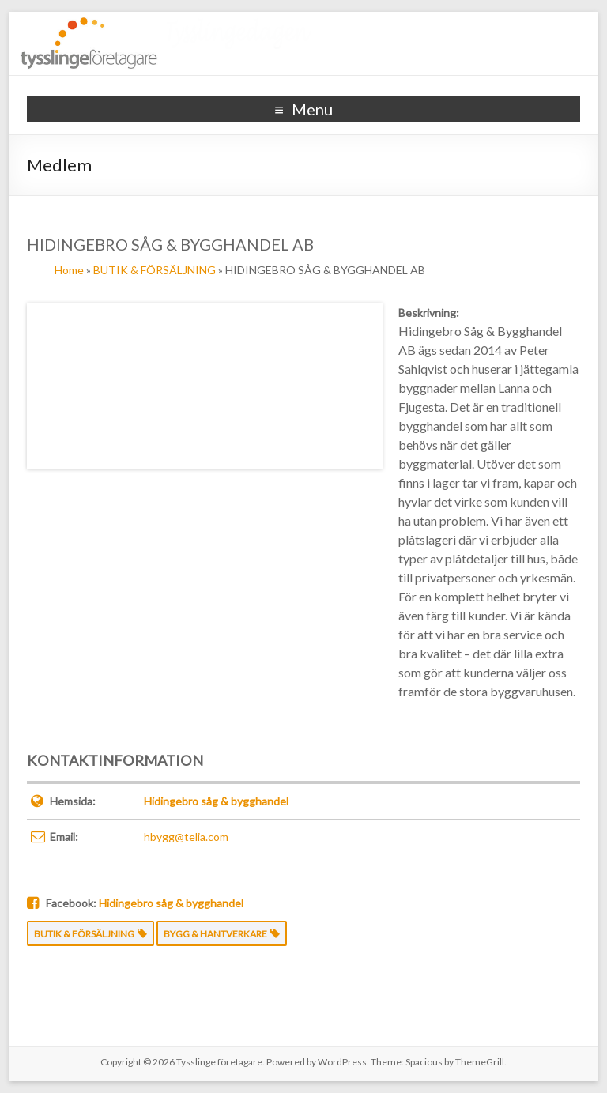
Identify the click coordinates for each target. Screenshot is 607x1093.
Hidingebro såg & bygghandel (216, 801)
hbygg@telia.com (186, 836)
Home (69, 270)
